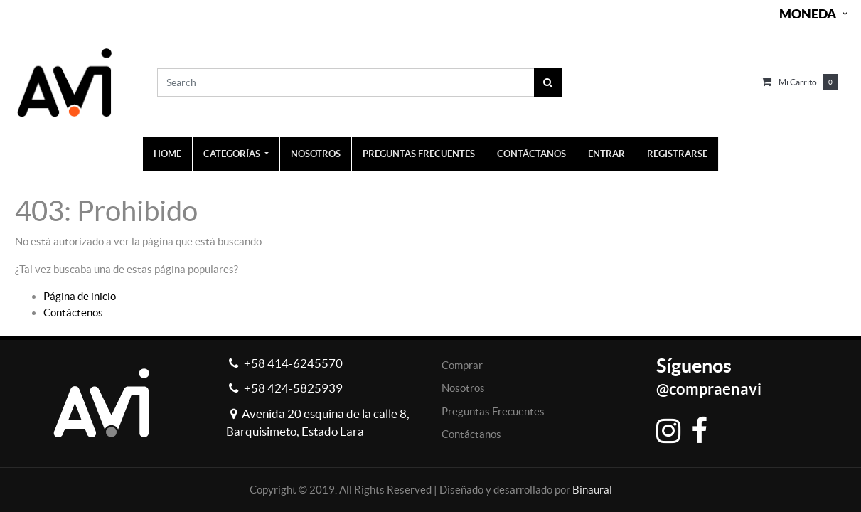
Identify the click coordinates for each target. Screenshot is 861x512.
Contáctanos (471, 434)
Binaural (592, 490)
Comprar (462, 365)
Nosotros (463, 388)
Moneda (807, 13)
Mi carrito (798, 82)
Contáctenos (73, 312)
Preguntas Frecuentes (493, 411)
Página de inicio (79, 296)
